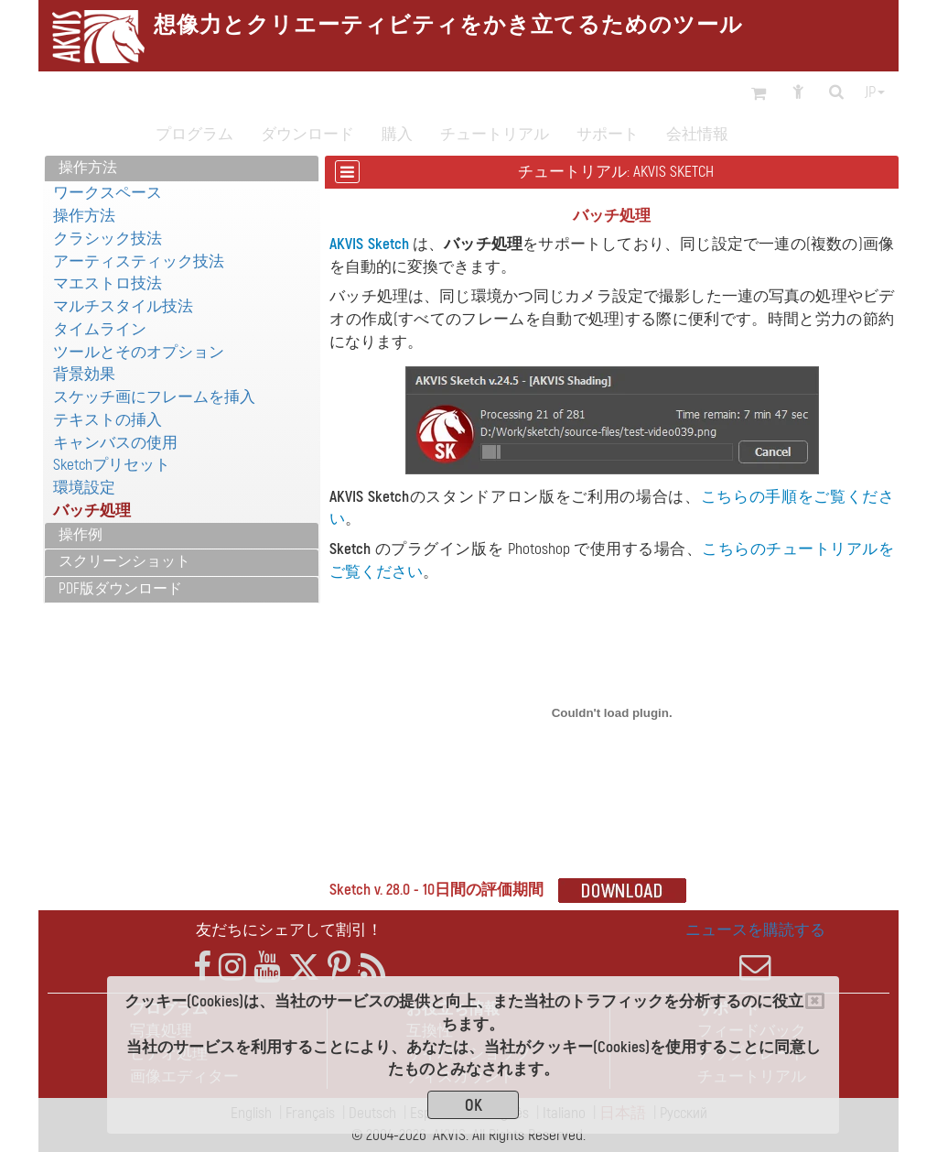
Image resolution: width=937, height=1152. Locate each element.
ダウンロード (307, 134)
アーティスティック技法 (138, 261)
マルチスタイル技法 (123, 306)
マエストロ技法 (107, 283)
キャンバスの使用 (115, 442)
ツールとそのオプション (138, 352)
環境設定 (84, 487)
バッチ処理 (92, 510)
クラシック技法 (107, 238)
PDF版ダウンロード (120, 589)
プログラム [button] (194, 134)
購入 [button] (397, 134)
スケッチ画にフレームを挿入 (154, 397)
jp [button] (875, 92)
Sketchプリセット (111, 464)
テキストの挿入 (107, 419)
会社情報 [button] (697, 134)
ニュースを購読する (755, 951)
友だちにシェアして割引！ (289, 930)
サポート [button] (607, 134)
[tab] (181, 169)
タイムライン (99, 329)
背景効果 (84, 374)
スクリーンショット (124, 561)
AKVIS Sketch (368, 244)
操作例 (80, 535)
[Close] (814, 1001)
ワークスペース (107, 192)
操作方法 (88, 167)
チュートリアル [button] (494, 134)
